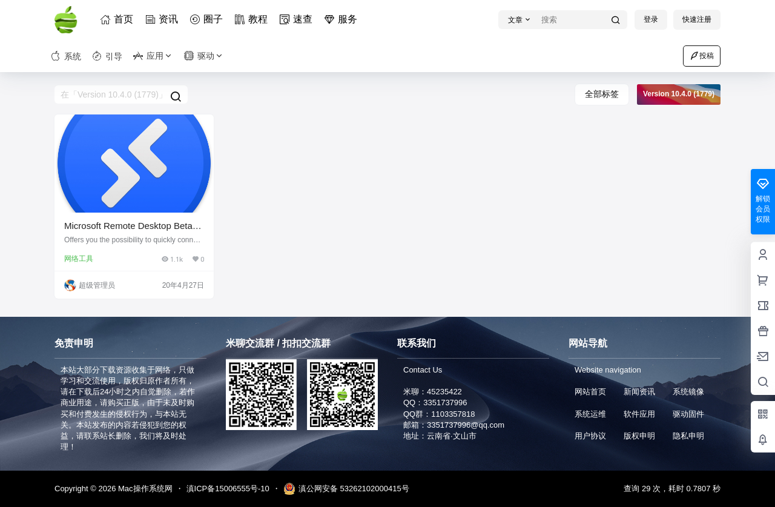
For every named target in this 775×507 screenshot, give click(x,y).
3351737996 (445, 402)
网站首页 (590, 391)
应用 (153, 56)
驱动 (204, 56)
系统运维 (590, 414)
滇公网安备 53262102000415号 (346, 489)
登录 (651, 19)
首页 (118, 19)
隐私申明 (688, 435)
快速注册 (696, 19)
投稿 (702, 55)
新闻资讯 (639, 391)
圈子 (208, 19)
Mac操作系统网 (144, 488)
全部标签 (602, 94)
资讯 (163, 19)
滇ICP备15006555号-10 (227, 488)
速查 (297, 19)
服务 (342, 19)
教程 (253, 19)
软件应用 (639, 414)
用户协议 (590, 435)
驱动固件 (688, 414)
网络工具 (78, 258)
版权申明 (639, 435)
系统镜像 (688, 391)
